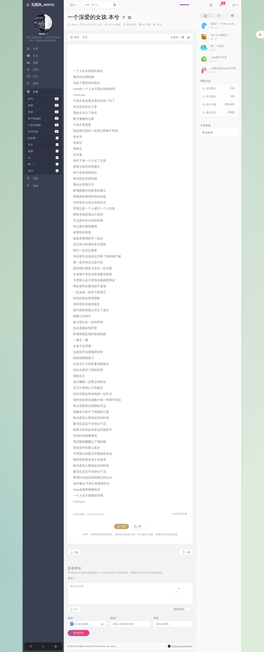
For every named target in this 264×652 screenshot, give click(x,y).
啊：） (43, 164)
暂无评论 (131, 24)
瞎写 (43, 99)
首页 (74, 37)
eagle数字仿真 (219, 57)
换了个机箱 (217, 46)
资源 (43, 112)
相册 (43, 105)
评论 (71, 578)
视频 (43, 151)
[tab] (205, 15)
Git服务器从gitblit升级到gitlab (228, 68)
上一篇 (74, 552)
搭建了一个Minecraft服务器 (226, 23)
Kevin (74, 24)
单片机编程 (43, 118)
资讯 (43, 170)
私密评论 (179, 609)
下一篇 (186, 552)
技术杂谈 (43, 131)
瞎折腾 (43, 138)
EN (43, 157)
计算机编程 (43, 125)
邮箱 (113, 618)
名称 (71, 618)
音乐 (43, 144)
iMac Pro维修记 (219, 35)
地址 (156, 618)
